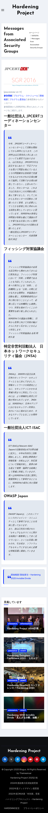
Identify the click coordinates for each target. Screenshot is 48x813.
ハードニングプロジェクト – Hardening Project (24, 801)
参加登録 (8, 95)
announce (12, 624)
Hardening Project (24, 751)
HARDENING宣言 (12, 808)
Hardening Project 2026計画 (23, 628)
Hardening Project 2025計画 (24, 778)
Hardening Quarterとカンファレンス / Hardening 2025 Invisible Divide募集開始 (23, 688)
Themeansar (25, 773)
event (23, 651)
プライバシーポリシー (33, 808)
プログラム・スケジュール (26, 95)
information (26, 624)
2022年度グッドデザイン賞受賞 (24, 788)
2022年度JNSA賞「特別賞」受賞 (24, 794)
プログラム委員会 (17, 99)
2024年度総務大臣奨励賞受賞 (24, 783)
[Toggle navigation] (2, 10)
